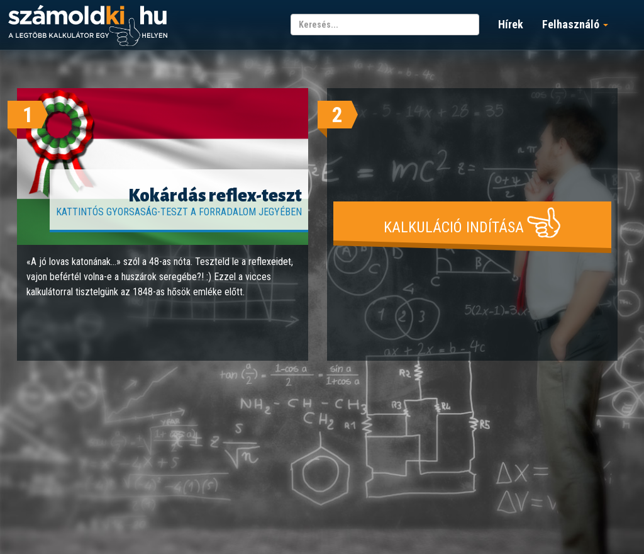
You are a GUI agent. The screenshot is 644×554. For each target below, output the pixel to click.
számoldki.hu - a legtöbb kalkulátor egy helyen (88, 26)
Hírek (510, 24)
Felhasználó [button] (575, 24)
